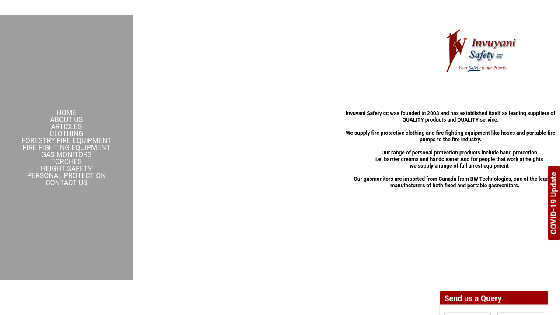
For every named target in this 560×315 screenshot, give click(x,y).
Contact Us (66, 182)
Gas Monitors (66, 154)
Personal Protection (66, 175)
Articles (66, 126)
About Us (66, 119)
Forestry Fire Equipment (66, 140)
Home (66, 112)
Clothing (66, 133)
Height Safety (66, 168)
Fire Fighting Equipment (66, 147)
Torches (66, 161)
